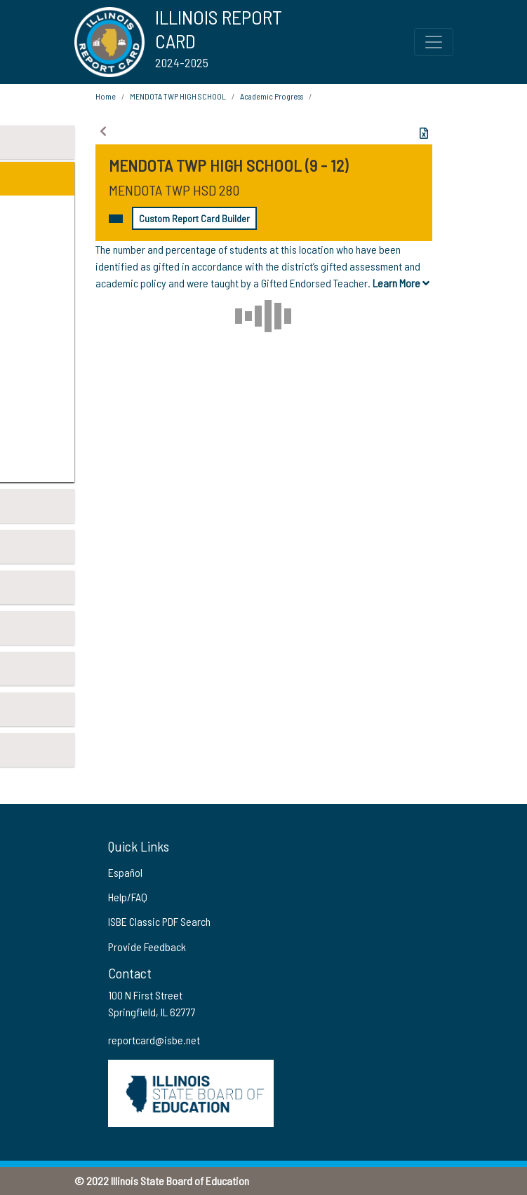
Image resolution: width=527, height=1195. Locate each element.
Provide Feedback (147, 946)
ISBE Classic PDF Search (159, 921)
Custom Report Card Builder (194, 218)
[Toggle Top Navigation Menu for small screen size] (433, 42)
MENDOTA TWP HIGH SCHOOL (178, 96)
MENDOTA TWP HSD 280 (174, 190)
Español (125, 872)
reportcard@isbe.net (154, 1039)
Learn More (401, 282)
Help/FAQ (127, 896)
